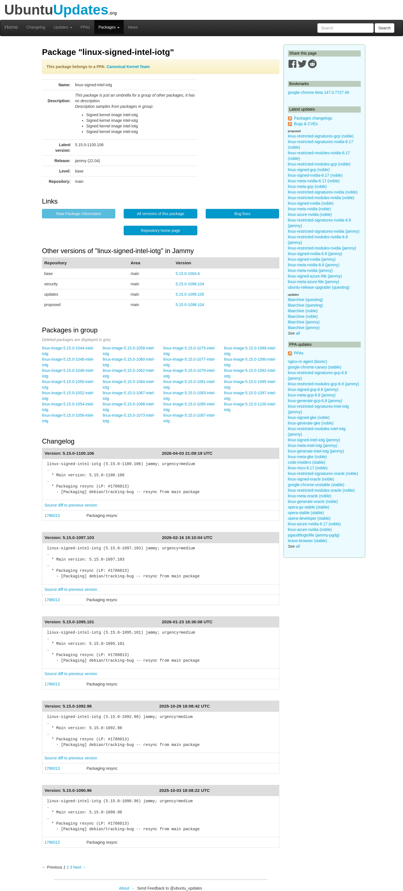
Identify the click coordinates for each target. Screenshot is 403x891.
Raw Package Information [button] (78, 213)
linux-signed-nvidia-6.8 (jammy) (315, 253)
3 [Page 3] (71, 867)
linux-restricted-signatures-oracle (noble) (323, 473)
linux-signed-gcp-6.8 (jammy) (313, 389)
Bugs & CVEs (306, 124)
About (124, 888)
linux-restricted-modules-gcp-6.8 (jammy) (323, 384)
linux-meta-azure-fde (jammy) (313, 281)
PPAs (85, 27)
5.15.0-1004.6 (188, 273)
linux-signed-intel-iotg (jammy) (314, 440)
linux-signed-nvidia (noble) (311, 203)
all (298, 333)
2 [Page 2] (68, 867)
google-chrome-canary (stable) (314, 367)
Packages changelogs (313, 118)
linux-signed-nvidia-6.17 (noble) (315, 175)
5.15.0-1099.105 (190, 294)
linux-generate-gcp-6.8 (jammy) (315, 400)
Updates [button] (63, 27)
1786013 (52, 515)
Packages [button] (109, 27)
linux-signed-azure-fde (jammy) (315, 276)
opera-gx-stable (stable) (308, 507)
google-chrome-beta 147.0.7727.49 (318, 92)
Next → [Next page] (79, 867)
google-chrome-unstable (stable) (316, 484)
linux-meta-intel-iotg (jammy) (313, 445)
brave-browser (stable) (307, 540)
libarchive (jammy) (304, 322)
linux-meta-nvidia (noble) (309, 209)
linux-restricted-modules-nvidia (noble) (321, 197)
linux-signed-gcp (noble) (309, 169)
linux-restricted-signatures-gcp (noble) (321, 136)
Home (11, 27)
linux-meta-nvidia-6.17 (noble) (314, 181)
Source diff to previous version (70, 505)
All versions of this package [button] (160, 213)
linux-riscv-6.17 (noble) (308, 468)
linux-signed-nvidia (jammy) (312, 259)
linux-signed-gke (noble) (309, 417)
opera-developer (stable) (309, 518)
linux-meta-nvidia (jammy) (310, 270)
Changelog (35, 27)
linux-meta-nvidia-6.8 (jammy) (313, 265)
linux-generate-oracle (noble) (313, 501)
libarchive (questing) (305, 299)
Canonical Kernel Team (128, 66)
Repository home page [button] (160, 230)
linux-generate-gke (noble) (311, 423)
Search (384, 28)
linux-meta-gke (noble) (307, 456)
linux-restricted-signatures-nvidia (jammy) (324, 231)
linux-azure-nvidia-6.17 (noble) (314, 524)
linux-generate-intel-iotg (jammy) (316, 451)
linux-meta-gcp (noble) (307, 186)
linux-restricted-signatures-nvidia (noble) (323, 192)
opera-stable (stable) (306, 512)
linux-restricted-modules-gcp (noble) (319, 164)
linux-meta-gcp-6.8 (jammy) (312, 395)
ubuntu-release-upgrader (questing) (319, 287)
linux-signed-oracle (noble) (311, 479)
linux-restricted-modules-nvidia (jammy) (322, 248)
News (133, 27)
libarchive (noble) (303, 311)
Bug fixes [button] (242, 213)
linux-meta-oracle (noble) (309, 496)
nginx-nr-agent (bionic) (307, 361)
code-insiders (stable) (306, 462)
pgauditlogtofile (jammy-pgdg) (313, 535)
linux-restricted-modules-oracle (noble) (321, 490)
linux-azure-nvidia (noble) (310, 214)
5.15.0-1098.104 (190, 284)
